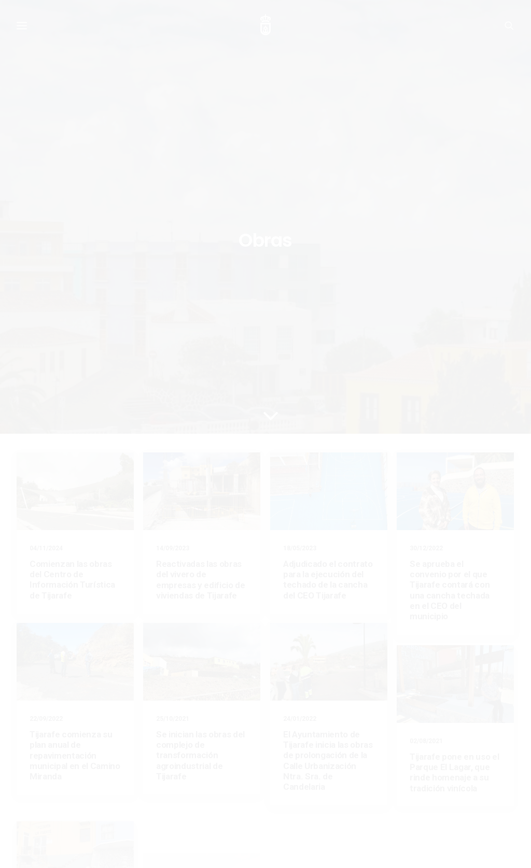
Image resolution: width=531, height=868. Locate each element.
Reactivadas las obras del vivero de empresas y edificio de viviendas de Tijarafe (200, 332)
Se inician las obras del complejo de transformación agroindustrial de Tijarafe (200, 508)
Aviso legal (33, 827)
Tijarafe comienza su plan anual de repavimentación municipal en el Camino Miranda (75, 508)
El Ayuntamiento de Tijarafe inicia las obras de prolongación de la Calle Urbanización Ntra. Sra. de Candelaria (328, 513)
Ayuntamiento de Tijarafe (54, 847)
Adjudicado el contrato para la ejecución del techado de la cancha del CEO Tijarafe (328, 332)
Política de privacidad (148, 827)
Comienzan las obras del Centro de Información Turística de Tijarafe (72, 332)
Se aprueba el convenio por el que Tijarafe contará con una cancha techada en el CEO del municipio (450, 343)
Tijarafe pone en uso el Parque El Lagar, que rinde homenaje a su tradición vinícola (454, 564)
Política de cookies (82, 827)
